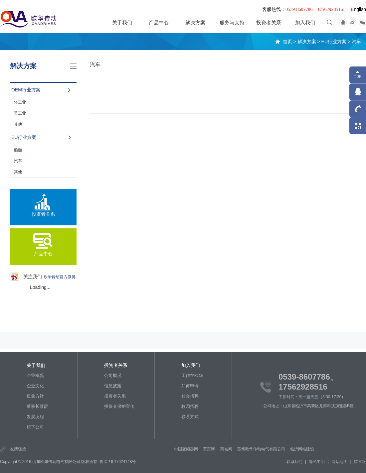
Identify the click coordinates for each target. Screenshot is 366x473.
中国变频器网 (187, 449)
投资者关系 (268, 22)
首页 (287, 41)
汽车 (356, 41)
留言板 (360, 461)
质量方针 (35, 396)
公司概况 (112, 375)
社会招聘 (190, 396)
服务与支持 (232, 22)
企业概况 (35, 375)
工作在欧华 (192, 375)
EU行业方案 (333, 41)
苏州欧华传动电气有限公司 (262, 449)
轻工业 (20, 102)
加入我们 (305, 22)
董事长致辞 (37, 406)
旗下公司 (35, 426)
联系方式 (190, 416)
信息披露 (112, 385)
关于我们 (122, 22)
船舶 (18, 150)
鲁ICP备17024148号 (117, 461)
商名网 (228, 449)
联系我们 (294, 461)
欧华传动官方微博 (60, 277)
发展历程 (35, 416)
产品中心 (159, 22)
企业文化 (35, 385)
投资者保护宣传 (119, 406)
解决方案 (195, 22)
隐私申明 (317, 461)
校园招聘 (190, 406)
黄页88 (210, 449)
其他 (18, 124)
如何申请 (190, 385)
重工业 (20, 113)
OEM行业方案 (26, 89)
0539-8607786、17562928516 (314, 9)
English (358, 9)
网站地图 (339, 461)
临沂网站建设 (303, 449)
